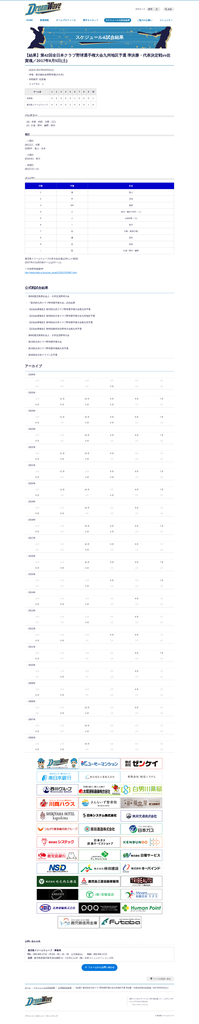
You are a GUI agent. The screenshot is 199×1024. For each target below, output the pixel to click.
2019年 (32, 501)
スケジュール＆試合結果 (117, 20)
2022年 (32, 447)
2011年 (32, 647)
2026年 (32, 374)
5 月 (62, 404)
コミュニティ (166, 20)
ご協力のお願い (144, 20)
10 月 (87, 399)
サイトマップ (52, 1016)
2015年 (32, 574)
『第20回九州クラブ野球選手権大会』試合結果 (51, 303)
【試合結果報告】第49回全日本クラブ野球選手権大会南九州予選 (60, 322)
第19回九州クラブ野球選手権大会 (45, 342)
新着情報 (44, 20)
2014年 (32, 592)
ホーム (28, 988)
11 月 (62, 399)
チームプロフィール (66, 20)
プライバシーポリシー (34, 1016)
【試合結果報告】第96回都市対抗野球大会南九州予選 (55, 329)
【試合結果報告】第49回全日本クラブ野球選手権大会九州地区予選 (61, 316)
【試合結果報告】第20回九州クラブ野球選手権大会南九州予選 (59, 309)
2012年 (32, 628)
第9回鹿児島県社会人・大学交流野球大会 (48, 296)
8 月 (137, 399)
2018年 (32, 520)
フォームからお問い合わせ (99, 967)
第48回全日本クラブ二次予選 (42, 355)
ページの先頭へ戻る (162, 979)
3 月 (112, 386)
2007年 (32, 719)
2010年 (32, 665)
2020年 (32, 483)
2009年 (32, 683)
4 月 (87, 404)
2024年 (32, 411)
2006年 (32, 737)
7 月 (161, 399)
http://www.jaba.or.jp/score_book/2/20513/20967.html (51, 272)
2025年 (32, 392)
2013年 (32, 610)
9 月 (112, 399)
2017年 (32, 538)
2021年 (32, 465)
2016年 (32, 556)
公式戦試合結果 (36, 288)
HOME (29, 20)
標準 (150, 9)
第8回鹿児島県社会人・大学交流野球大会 (48, 335)
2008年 (32, 701)
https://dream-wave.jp (140, 1005)
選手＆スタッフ (90, 20)
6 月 (37, 404)
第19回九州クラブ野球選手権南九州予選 (48, 348)
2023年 (32, 429)
